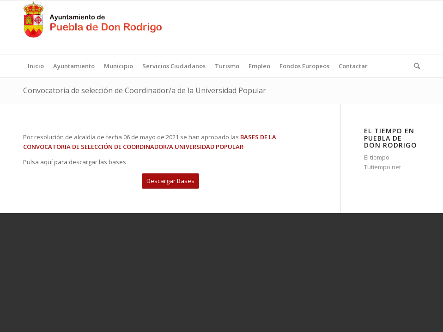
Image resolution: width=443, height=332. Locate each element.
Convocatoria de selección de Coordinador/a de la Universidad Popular (144, 90)
